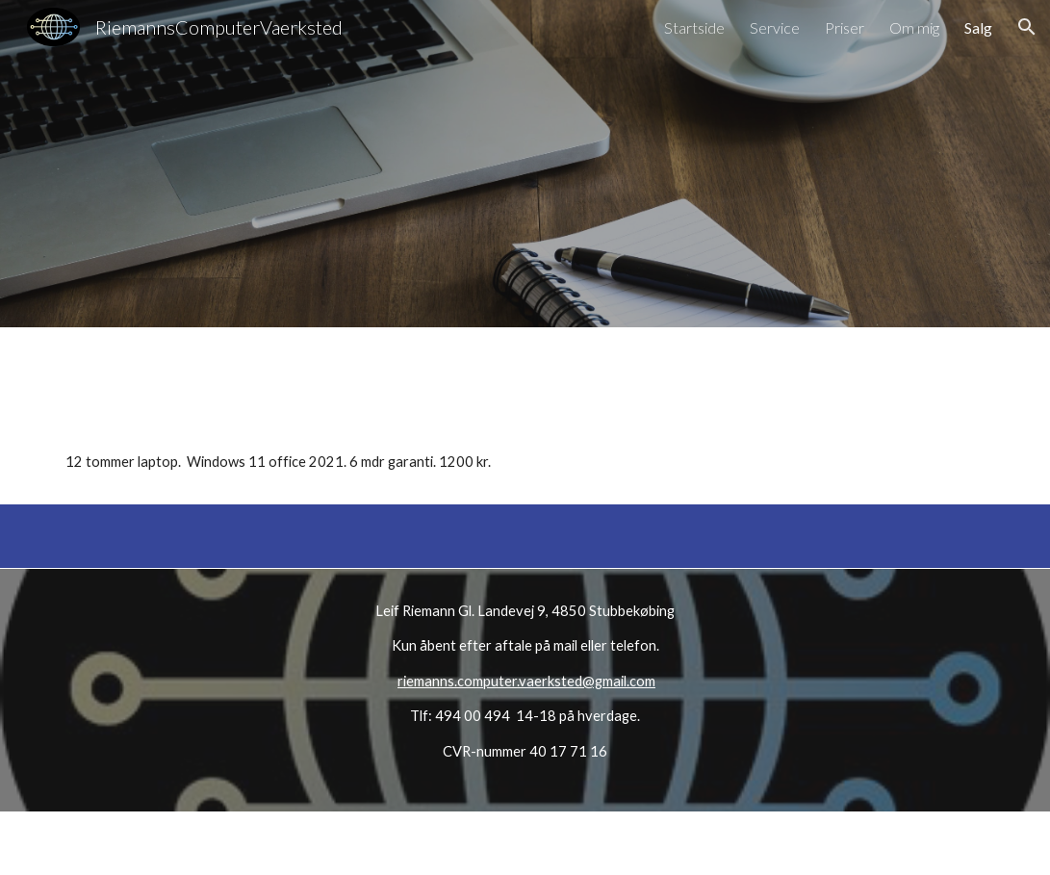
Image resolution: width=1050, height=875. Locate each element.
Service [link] (775, 27)
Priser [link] (844, 27)
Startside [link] (694, 27)
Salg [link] (978, 27)
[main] (524, 447)
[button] (1027, 27)
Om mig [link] (914, 27)
